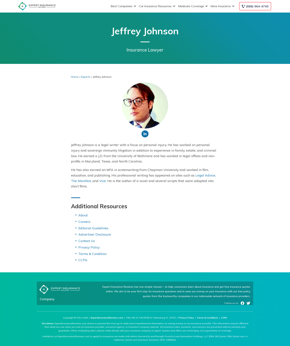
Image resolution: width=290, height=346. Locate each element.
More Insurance (222, 6)
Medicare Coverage (192, 6)
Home (74, 76)
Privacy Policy (89, 247)
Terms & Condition (92, 254)
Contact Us (86, 241)
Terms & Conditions (207, 317)
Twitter (248, 303)
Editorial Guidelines (93, 228)
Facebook (242, 303)
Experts (85, 76)
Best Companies (123, 6)
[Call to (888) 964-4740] (255, 6)
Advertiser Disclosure (94, 234)
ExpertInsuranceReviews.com (107, 317)
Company (47, 299)
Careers (84, 222)
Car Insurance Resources (156, 6)
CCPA (82, 260)
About (83, 215)
